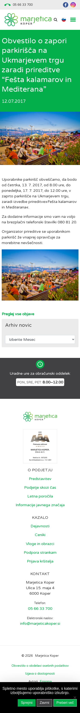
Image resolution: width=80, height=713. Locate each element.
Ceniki (40, 534)
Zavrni (44, 702)
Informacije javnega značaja (40, 505)
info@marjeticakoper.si (40, 623)
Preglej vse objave (18, 314)
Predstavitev (40, 478)
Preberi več (65, 702)
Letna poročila (40, 496)
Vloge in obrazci (40, 543)
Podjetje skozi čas (40, 487)
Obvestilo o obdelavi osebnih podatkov (40, 666)
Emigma (46, 681)
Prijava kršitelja (40, 561)
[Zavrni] (75, 697)
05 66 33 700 (23, 5)
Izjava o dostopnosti (40, 673)
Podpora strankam (40, 552)
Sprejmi (26, 702)
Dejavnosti (40, 526)
